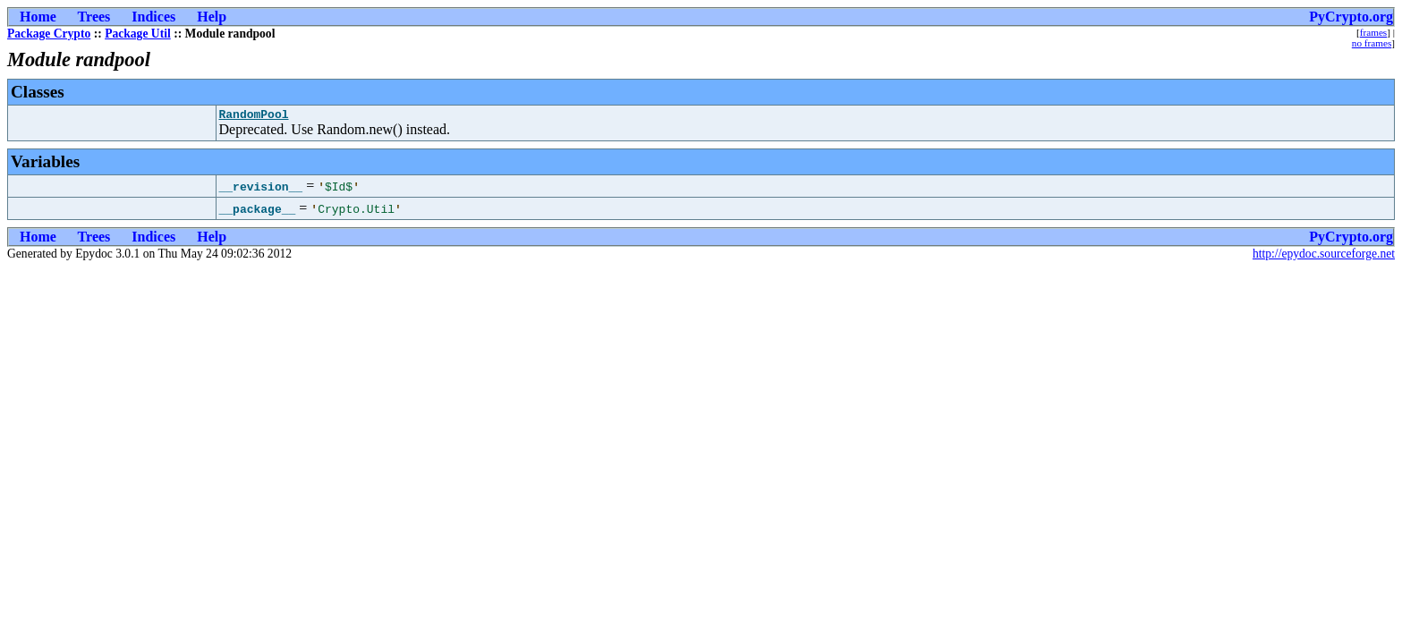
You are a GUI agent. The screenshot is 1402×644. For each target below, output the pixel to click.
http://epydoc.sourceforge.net (1324, 256)
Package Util (138, 33)
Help (211, 16)
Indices (153, 16)
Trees (94, 16)
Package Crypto (48, 33)
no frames (1371, 43)
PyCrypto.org (1351, 16)
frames (1373, 32)
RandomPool (254, 116)
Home (38, 16)
